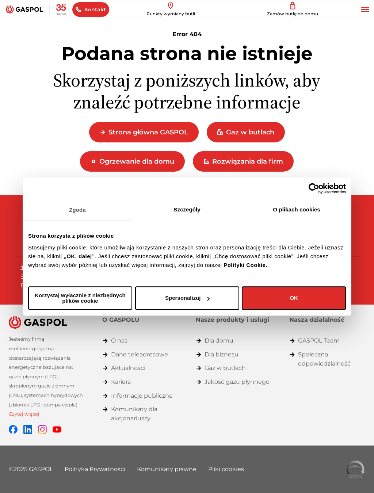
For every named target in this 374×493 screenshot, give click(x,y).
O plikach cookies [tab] (296, 209)
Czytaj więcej (24, 414)
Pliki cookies (226, 469)
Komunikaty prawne (166, 469)
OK (294, 298)
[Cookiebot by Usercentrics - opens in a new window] (314, 188)
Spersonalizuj (187, 298)
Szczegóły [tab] (186, 209)
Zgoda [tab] (77, 210)
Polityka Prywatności (95, 469)
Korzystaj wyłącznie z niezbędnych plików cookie (80, 298)
